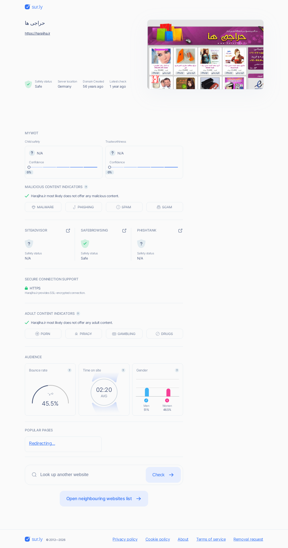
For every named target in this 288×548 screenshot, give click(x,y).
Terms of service (211, 539)
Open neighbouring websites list (104, 499)
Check (163, 475)
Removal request (248, 539)
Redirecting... (42, 443)
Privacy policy (125, 539)
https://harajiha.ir (37, 33)
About (183, 539)
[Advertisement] (144, 110)
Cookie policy (157, 539)
